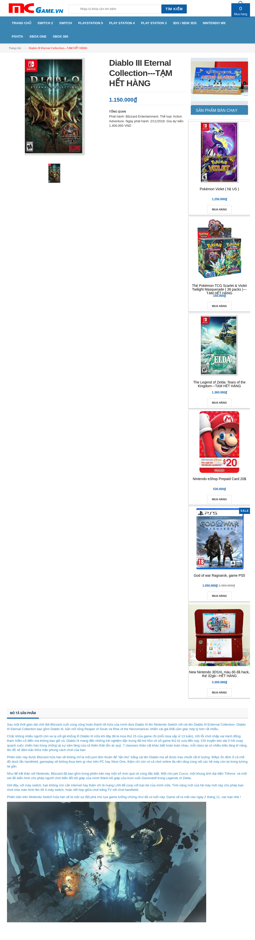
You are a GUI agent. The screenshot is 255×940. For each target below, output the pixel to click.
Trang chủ (15, 48)
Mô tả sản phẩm (23, 713)
